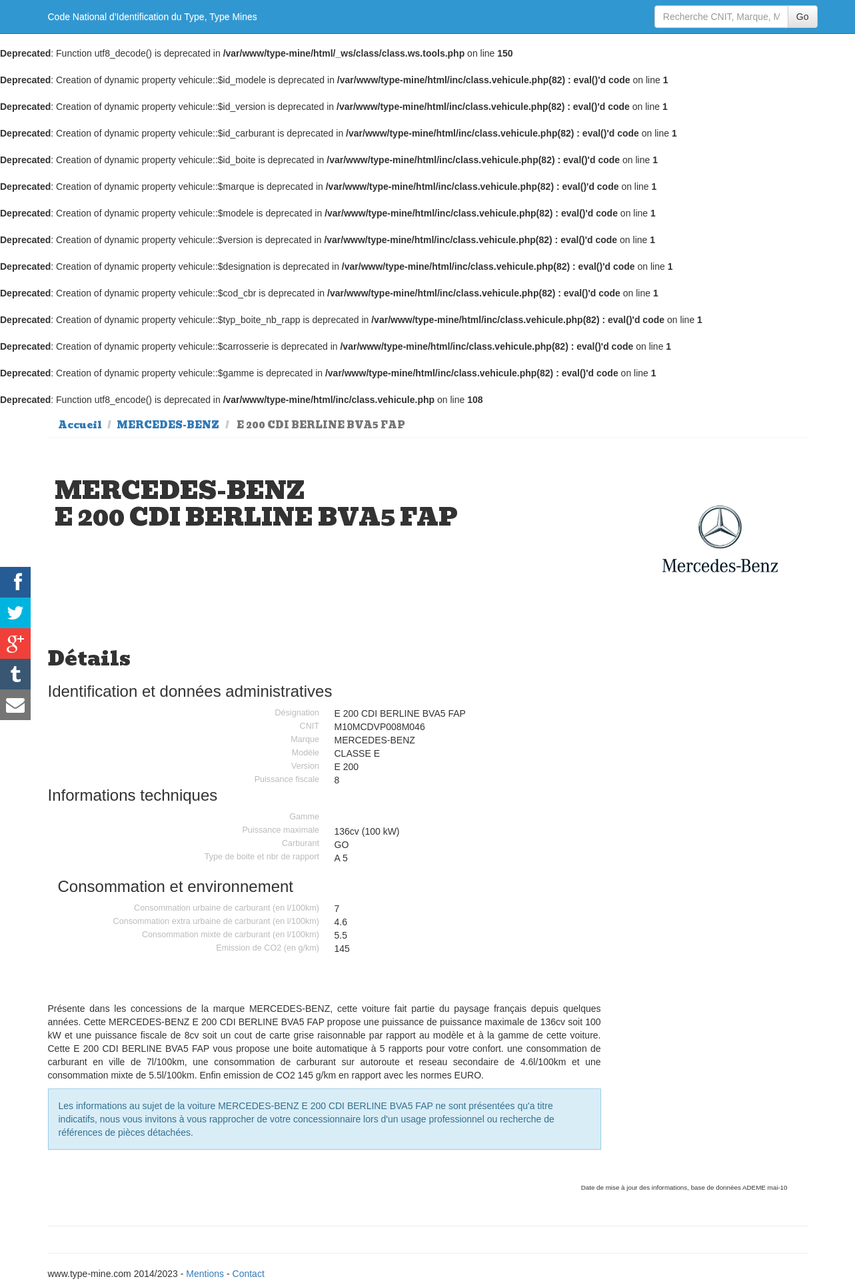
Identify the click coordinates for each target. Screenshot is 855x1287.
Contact (249, 1273)
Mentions (205, 1273)
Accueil (80, 425)
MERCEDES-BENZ (168, 425)
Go (802, 16)
